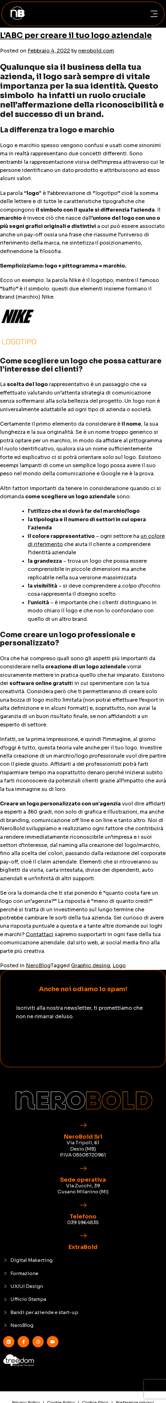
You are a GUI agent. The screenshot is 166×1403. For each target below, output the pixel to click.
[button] (154, 14)
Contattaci (39, 934)
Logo (119, 965)
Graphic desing (90, 965)
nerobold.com (96, 50)
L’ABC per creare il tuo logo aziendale (76, 35)
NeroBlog (38, 965)
